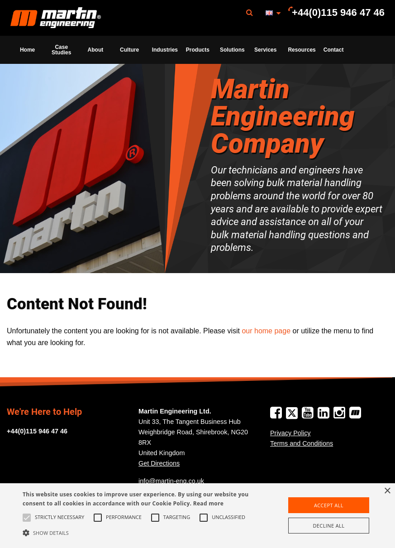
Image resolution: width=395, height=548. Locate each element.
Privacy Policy (290, 433)
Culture (129, 50)
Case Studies (61, 50)
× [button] (387, 491)
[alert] (197, 515)
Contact (334, 50)
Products (197, 50)
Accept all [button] (328, 505)
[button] (136, 532)
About (96, 50)
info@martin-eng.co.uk (171, 481)
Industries (165, 50)
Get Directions (159, 463)
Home (27, 50)
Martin (56, 18)
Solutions (232, 50)
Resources (301, 50)
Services (265, 50)
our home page (266, 331)
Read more (208, 503)
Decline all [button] (328, 525)
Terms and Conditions (301, 443)
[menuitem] (55, 18)
